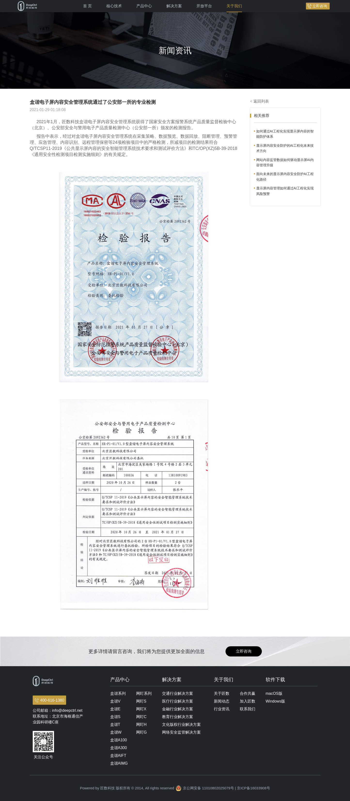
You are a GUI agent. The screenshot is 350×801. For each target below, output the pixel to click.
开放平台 (204, 6)
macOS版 (274, 693)
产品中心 (144, 6)
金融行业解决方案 (177, 709)
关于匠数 (221, 693)
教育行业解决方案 (177, 717)
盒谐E (115, 709)
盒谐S (115, 717)
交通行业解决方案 (177, 693)
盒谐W (116, 732)
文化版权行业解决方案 (181, 724)
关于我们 (234, 6)
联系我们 (247, 709)
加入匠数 (247, 701)
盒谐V (115, 701)
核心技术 (114, 6)
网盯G (141, 732)
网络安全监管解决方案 (181, 732)
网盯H (141, 724)
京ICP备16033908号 (253, 788)
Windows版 (275, 701)
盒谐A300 (118, 748)
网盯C (141, 717)
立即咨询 (319, 6)
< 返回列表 (259, 101)
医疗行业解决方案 (177, 701)
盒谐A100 (118, 740)
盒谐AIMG (119, 763)
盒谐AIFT (118, 755)
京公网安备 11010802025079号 (208, 788)
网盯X (141, 709)
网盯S (141, 701)
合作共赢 (247, 693)
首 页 (87, 6)
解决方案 (174, 6)
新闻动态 (221, 701)
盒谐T (115, 724)
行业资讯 (221, 709)
